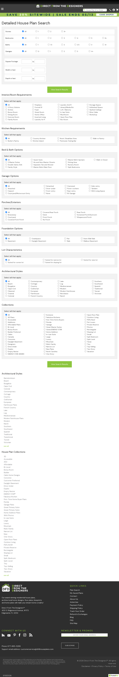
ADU (5, 462)
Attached (11, 188)
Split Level (91, 339)
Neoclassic (64, 293)
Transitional (8, 437)
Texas (89, 342)
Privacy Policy (97, 666)
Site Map (73, 623)
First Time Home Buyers (55, 320)
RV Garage (71, 193)
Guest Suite (38, 160)
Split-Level (8, 561)
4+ (92, 51)
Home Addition (52, 332)
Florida (48, 322)
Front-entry (50, 191)
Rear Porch (81, 212)
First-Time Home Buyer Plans (15, 499)
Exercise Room (13, 117)
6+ (106, 38)
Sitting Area (72, 162)
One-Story (8, 537)
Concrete (11, 339)
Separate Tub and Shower (43, 165)
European (34, 291)
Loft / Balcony (65, 110)
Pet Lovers (91, 322)
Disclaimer (86, 666)
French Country (37, 296)
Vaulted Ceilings (95, 110)
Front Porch (47, 217)
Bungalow (11, 286)
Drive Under (12, 347)
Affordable (8, 464)
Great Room (39, 112)
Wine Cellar (93, 112)
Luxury (48, 339)
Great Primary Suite (12, 507)
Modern (63, 289)
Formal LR (38, 107)
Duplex (10, 349)
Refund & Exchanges (78, 614)
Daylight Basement (39, 241)
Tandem (94, 188)
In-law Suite (64, 112)
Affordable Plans (14, 325)
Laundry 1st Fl (40, 119)
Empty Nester (13, 351)
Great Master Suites (54, 327)
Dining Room (13, 115)
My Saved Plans (76, 593)
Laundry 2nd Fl (65, 105)
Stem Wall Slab (89, 239)
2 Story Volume (14, 107)
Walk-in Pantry (98, 138)
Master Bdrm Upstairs (76, 160)
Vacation (90, 351)
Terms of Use (110, 666)
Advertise (74, 602)
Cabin (10, 334)
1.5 (51, 45)
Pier (68, 239)
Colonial (11, 296)
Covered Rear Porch (50, 212)
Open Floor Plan (66, 117)
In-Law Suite (51, 334)
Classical (11, 291)
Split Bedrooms (74, 167)
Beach (10, 284)
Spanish (97, 286)
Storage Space (95, 105)
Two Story (91, 349)
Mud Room (64, 115)
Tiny (88, 344)
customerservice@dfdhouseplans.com (37, 649)
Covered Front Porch (16, 220)
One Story (50, 354)
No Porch (46, 220)
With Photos (9, 515)
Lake (62, 281)
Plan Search (75, 590)
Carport (11, 191)
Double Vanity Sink (15, 165)
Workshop (93, 115)
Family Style (12, 167)
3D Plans (11, 317)
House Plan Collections (13, 451)
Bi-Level (11, 327)
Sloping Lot (91, 332)
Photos (90, 327)
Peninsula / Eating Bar (68, 141)
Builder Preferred (14, 332)
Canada (11, 337)
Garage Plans (9, 505)
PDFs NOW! (8, 545)
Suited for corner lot (16, 262)
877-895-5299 (14, 646)
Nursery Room (73, 165)
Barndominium (9, 378)
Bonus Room (13, 112)
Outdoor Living (92, 317)
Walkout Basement (90, 241)
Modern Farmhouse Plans (13, 418)
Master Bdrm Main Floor (42, 167)
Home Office (39, 115)
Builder (6, 473)
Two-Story (8, 569)
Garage (49, 325)
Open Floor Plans (10, 540)
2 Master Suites (14, 162)
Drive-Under (8, 486)
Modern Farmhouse (67, 291)
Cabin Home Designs (12, 475)
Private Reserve (93, 325)
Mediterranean (65, 286)
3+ (65, 31)
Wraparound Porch (84, 217)
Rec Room (64, 119)
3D (5, 456)
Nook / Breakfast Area (68, 138)
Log (61, 284)
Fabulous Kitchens (53, 317)
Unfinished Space (96, 107)
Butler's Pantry (13, 141)
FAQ (71, 620)
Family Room (13, 119)
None (48, 193)
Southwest (98, 284)
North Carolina (51, 351)
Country (34, 286)
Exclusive (49, 315)
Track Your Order (77, 611)
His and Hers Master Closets (44, 162)
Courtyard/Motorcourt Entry (19, 193)
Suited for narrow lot (53, 260)
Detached (50, 186)
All (25, 31)
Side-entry (95, 186)
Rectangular (91, 330)
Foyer (37, 110)
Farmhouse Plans (10, 405)
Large (48, 337)
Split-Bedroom (10, 558)
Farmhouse (35, 293)
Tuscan (97, 291)
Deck (45, 215)
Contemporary (36, 281)
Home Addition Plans (12, 513)
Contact (73, 596)
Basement (12, 241)
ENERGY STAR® (9, 494)
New (5, 534)
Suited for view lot (91, 260)
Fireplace (38, 105)
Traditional (98, 289)
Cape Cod (12, 289)
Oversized (71, 186)
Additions (11, 322)
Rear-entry (71, 191)
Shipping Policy (76, 608)
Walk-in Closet (102, 160)
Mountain (49, 342)
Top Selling (91, 347)
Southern (98, 281)
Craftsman (35, 289)
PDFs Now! (91, 320)
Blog (72, 617)
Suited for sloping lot (53, 262)
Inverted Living (40, 117)
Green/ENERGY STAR (54, 330)
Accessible (12, 320)
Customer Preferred (12, 481)
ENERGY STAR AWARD (16, 354)
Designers (11, 344)
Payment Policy (76, 605)
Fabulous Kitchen (10, 497)
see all (6, 446)
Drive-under (50, 188)
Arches (10, 110)
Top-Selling (8, 566)
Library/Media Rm (67, 107)
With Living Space (98, 191)
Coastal (11, 293)
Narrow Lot (50, 347)
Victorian (97, 293)
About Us (74, 599)
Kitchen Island (38, 141)
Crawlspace (36, 239)
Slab (68, 241)
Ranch (62, 296)
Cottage (34, 284)
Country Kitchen (39, 138)
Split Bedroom (92, 337)
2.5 (78, 45)
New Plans (50, 349)
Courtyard (12, 217)
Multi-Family (51, 344)
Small (89, 334)
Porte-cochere (73, 188)
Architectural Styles (12, 373)
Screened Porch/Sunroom (87, 215)
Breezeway (12, 215)
